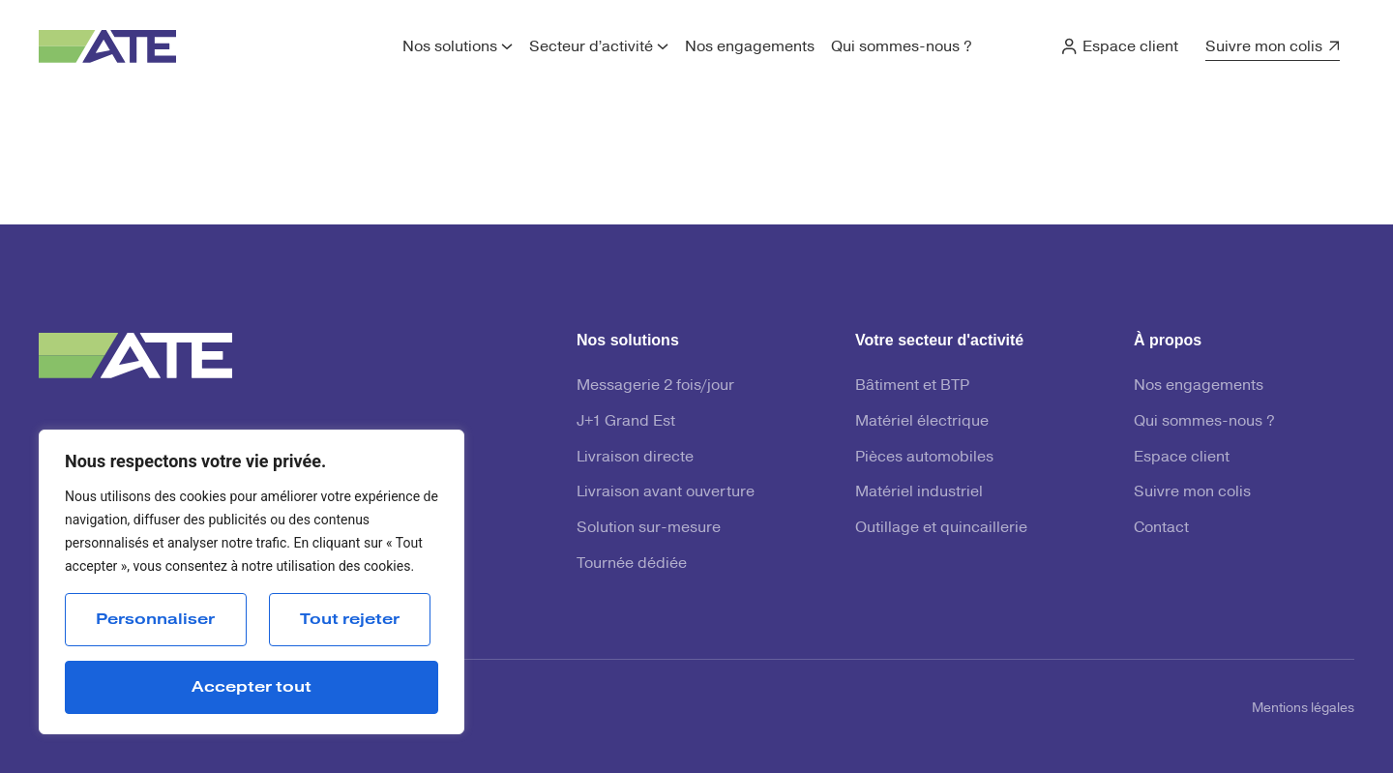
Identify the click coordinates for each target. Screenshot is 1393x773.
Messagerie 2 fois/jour (655, 385)
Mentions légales (1303, 708)
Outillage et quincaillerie (941, 527)
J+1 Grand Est (626, 420)
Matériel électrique (922, 420)
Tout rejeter (350, 619)
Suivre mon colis (1263, 46)
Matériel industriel (919, 491)
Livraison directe (635, 456)
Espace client (1130, 46)
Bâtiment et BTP (912, 385)
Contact (1161, 527)
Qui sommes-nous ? (901, 46)
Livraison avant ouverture (666, 491)
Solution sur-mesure (649, 527)
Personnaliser (155, 619)
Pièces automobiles (924, 456)
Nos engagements (750, 46)
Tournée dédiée (632, 563)
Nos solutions (449, 46)
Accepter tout (251, 687)
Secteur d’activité (591, 46)
